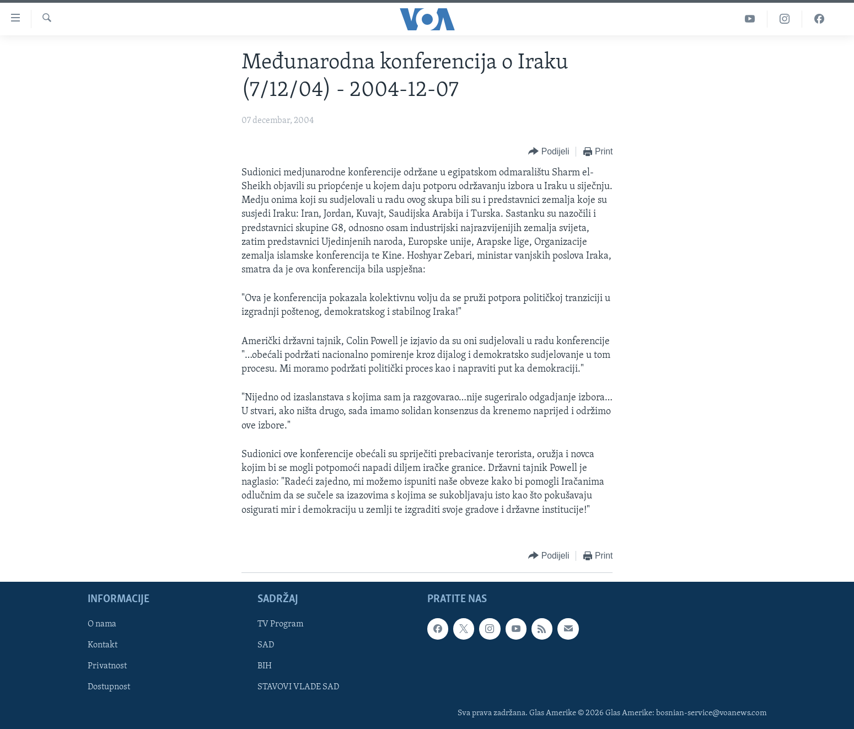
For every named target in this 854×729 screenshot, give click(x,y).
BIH (264, 666)
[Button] (548, 151)
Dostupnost (109, 687)
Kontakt (102, 645)
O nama (102, 624)
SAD (265, 645)
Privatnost (107, 666)
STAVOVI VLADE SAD (298, 687)
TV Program (280, 624)
